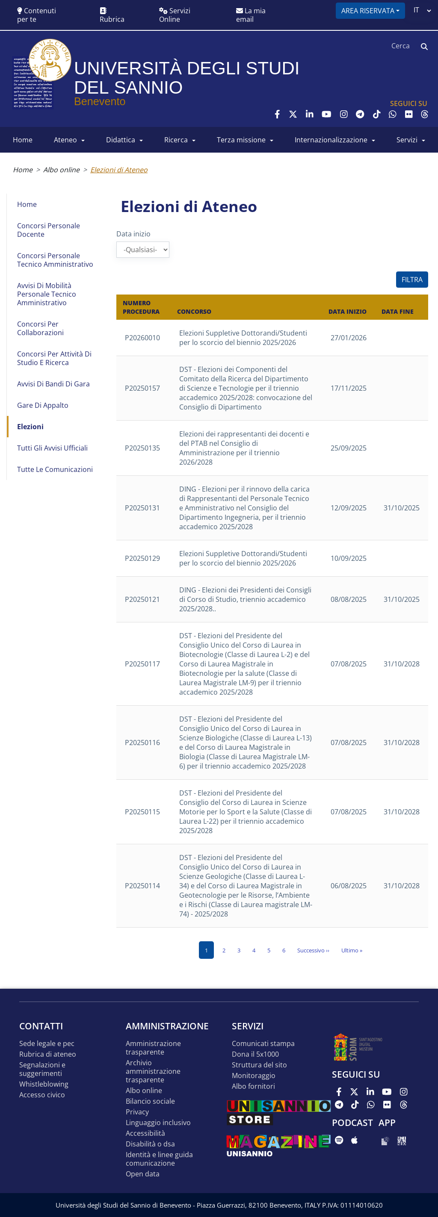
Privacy (137, 1112)
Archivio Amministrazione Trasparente (153, 1071)
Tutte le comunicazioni (55, 469)
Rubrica (112, 15)
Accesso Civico (42, 1094)
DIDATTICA (120, 139)
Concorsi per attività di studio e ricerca (54, 358)
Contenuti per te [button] (36, 15)
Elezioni (30, 426)
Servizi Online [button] (174, 15)
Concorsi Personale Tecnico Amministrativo (55, 260)
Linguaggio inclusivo (158, 1122)
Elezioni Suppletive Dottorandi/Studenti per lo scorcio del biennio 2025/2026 (243, 337)
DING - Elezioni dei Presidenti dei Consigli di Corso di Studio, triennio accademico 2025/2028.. (245, 599)
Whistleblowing (43, 1084)
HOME (23, 139)
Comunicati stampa (263, 1043)
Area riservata (367, 10)
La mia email (251, 15)
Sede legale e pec (46, 1043)
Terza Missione (241, 139)
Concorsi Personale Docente (48, 230)
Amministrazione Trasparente (153, 1048)
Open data (143, 1174)
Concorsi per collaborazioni (40, 328)
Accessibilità (145, 1133)
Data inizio (133, 234)
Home (23, 169)
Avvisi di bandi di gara (53, 384)
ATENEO (65, 139)
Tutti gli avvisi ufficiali (52, 448)
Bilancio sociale (150, 1101)
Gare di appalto (42, 405)
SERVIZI (407, 139)
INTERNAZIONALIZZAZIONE (331, 139)
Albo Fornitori (253, 1086)
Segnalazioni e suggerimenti (42, 1069)
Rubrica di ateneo (47, 1054)
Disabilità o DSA (150, 1144)
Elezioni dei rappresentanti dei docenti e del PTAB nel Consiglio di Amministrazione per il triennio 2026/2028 (244, 448)
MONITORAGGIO (253, 1075)
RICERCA (176, 139)
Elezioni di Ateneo (119, 169)
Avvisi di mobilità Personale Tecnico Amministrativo (46, 294)
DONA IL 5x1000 (255, 1054)
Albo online (61, 169)
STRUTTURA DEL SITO (259, 1065)
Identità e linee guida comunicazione (159, 1159)
